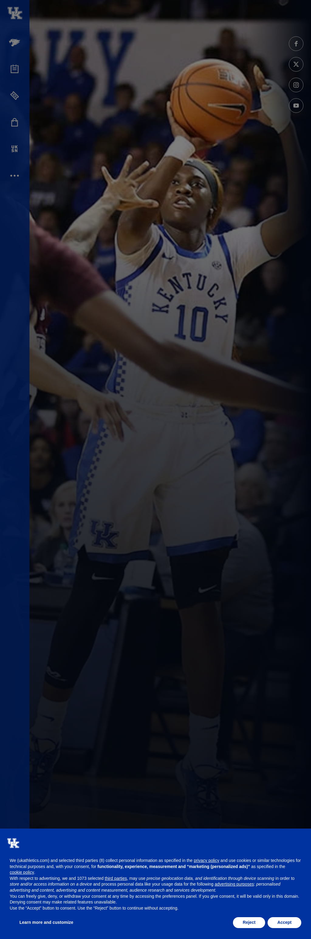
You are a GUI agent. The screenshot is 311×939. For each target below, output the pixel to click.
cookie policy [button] (22, 872)
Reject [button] (249, 922)
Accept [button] (284, 922)
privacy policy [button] (206, 860)
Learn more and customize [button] (46, 922)
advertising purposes (234, 884)
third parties (116, 878)
